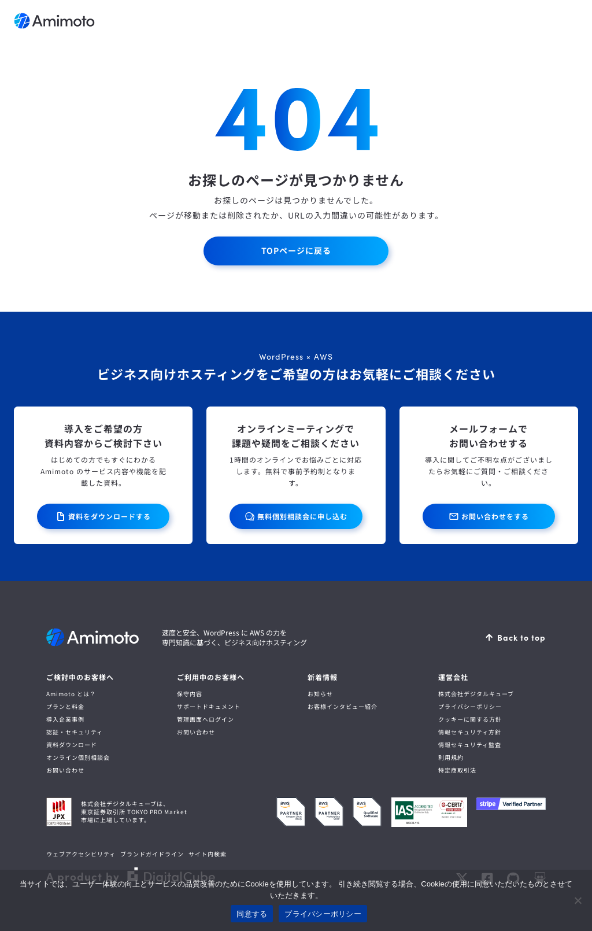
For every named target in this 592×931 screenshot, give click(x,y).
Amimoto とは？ (71, 693)
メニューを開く (566, 20)
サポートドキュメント (208, 706)
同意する (251, 914)
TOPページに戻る (296, 250)
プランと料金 (65, 706)
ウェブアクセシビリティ (81, 853)
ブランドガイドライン (152, 853)
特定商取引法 (457, 770)
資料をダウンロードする (109, 516)
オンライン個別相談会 (78, 757)
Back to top (521, 637)
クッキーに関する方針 (470, 719)
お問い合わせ (65, 770)
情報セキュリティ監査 (469, 744)
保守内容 (189, 693)
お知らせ (320, 693)
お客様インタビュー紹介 (343, 706)
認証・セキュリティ (74, 731)
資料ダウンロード (71, 744)
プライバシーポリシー (470, 706)
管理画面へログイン (205, 719)
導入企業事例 (65, 719)
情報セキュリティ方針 (469, 731)
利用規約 (451, 757)
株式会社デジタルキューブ (476, 693)
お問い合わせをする (495, 516)
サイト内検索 (207, 853)
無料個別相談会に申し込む (302, 516)
